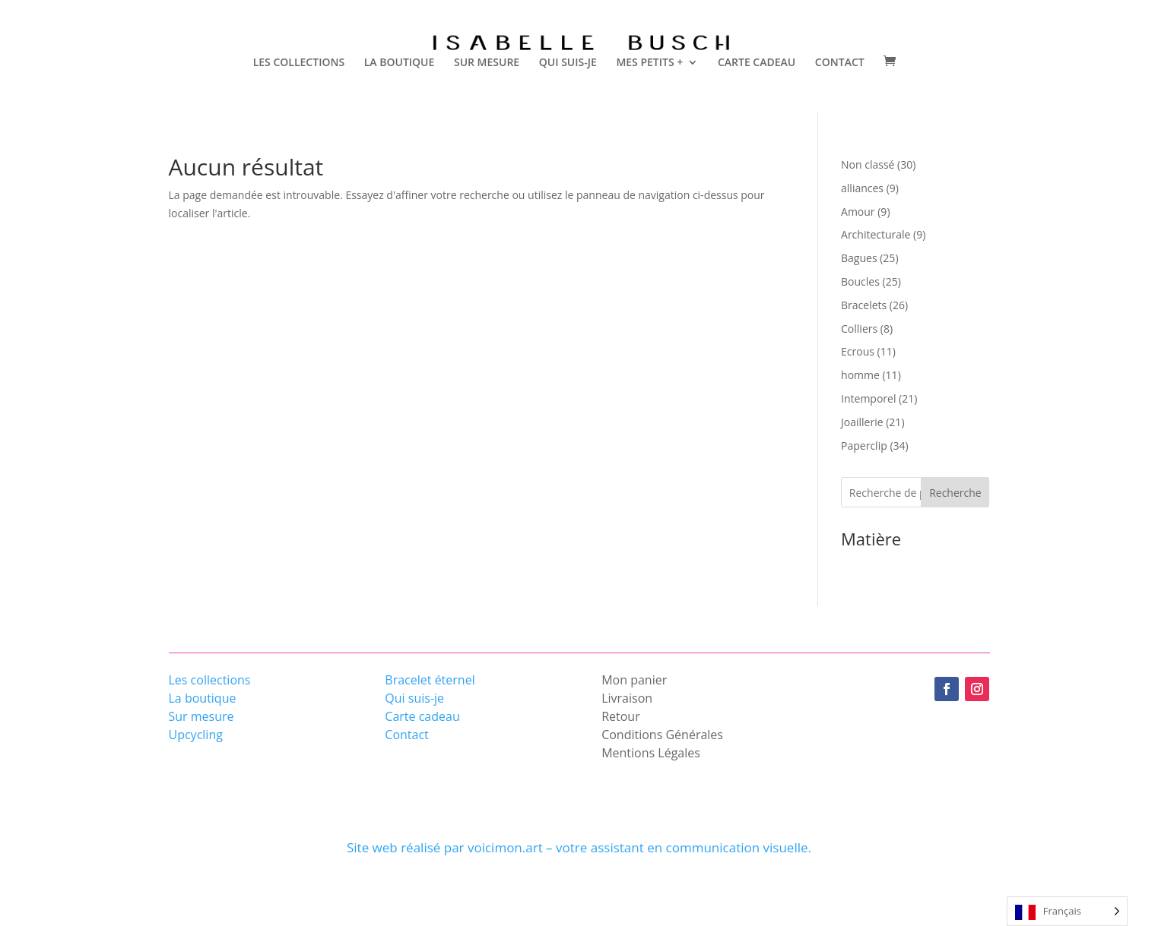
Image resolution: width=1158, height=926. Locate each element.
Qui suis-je (414, 698)
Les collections (210, 680)
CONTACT (840, 63)
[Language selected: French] (1067, 911)
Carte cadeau (422, 716)
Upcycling (196, 734)
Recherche (955, 492)
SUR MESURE (486, 63)
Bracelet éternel (429, 680)
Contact (406, 734)
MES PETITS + (649, 63)
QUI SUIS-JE (568, 63)
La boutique (202, 698)
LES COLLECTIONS (298, 63)
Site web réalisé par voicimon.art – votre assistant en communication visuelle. (579, 847)
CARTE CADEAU (756, 63)
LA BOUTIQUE (399, 63)
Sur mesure (201, 716)
